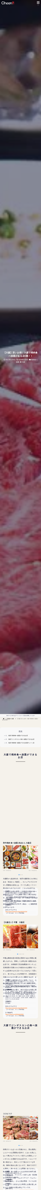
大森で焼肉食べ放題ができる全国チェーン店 (21, 743)
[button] (20, 874)
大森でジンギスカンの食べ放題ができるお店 (21, 739)
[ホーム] (3, 718)
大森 (23, 362)
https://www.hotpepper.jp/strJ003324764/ (16, 911)
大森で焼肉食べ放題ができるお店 (18, 735)
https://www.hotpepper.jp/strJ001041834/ (16, 1008)
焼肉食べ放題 (10, 718)
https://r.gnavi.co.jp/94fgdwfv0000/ (14, 1014)
